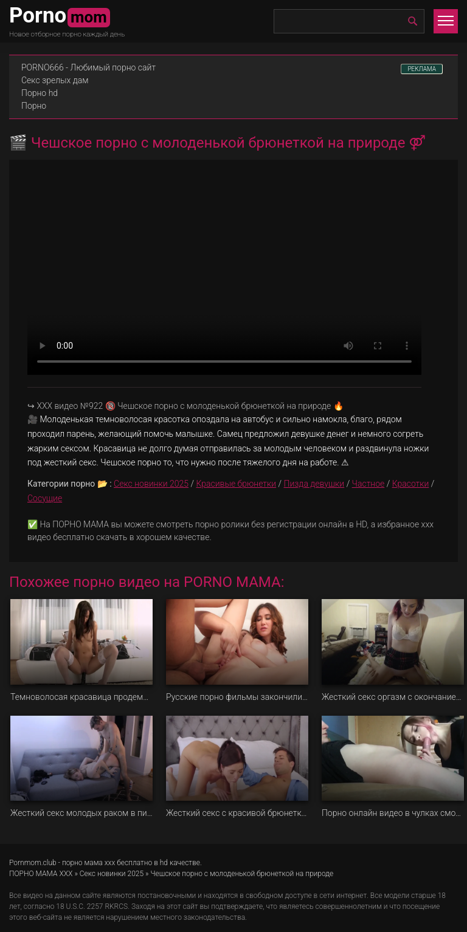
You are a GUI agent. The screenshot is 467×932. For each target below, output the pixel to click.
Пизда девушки (314, 483)
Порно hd (39, 93)
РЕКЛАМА (421, 69)
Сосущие (44, 498)
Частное (368, 483)
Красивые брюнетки (236, 483)
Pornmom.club (33, 862)
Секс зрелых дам (55, 80)
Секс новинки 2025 (151, 483)
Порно (33, 106)
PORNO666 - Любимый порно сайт (88, 67)
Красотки (410, 483)
